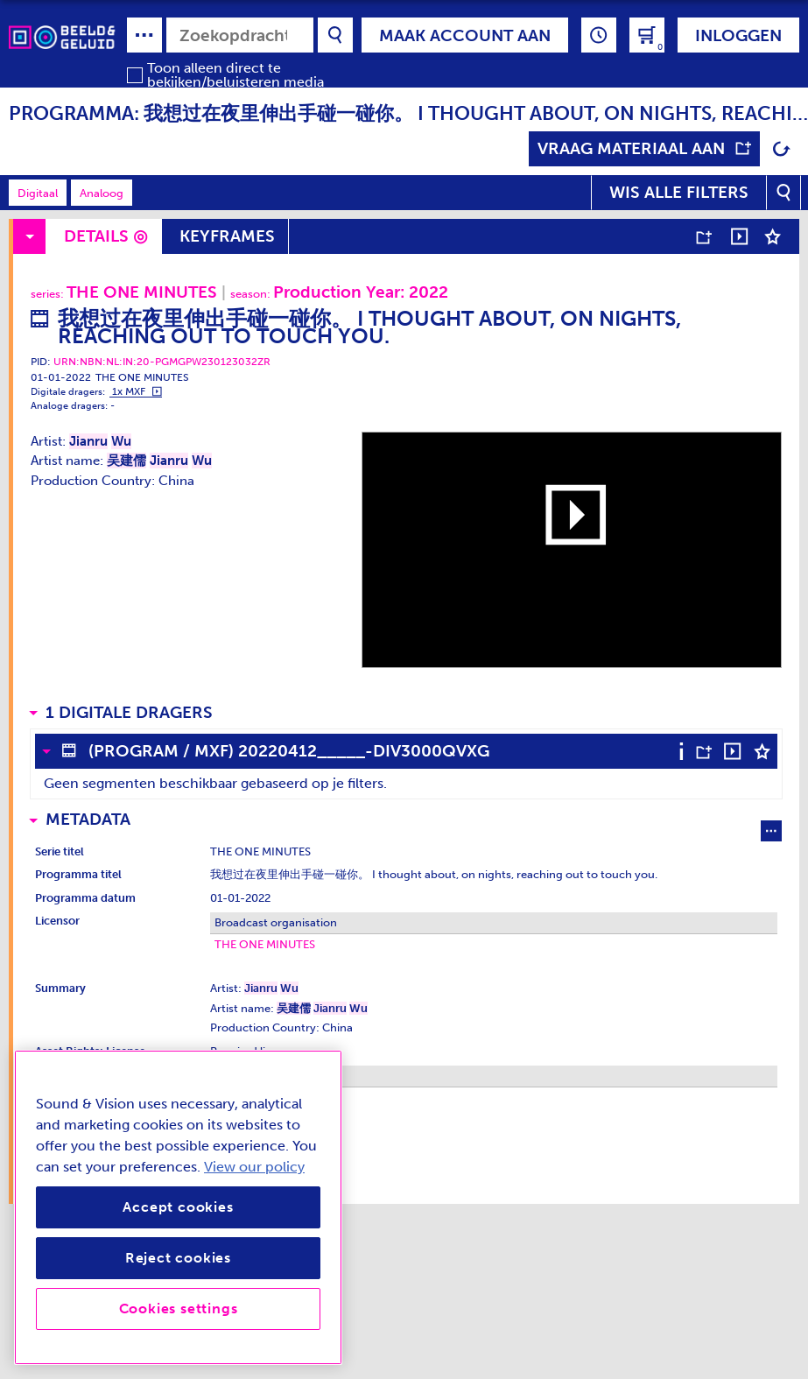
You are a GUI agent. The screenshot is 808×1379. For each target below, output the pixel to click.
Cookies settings (178, 1308)
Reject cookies (178, 1257)
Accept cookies (178, 1207)
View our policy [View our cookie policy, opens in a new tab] (254, 1166)
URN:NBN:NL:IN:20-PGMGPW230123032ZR (162, 361)
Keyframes (227, 236)
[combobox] (239, 35)
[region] (178, 1207)
